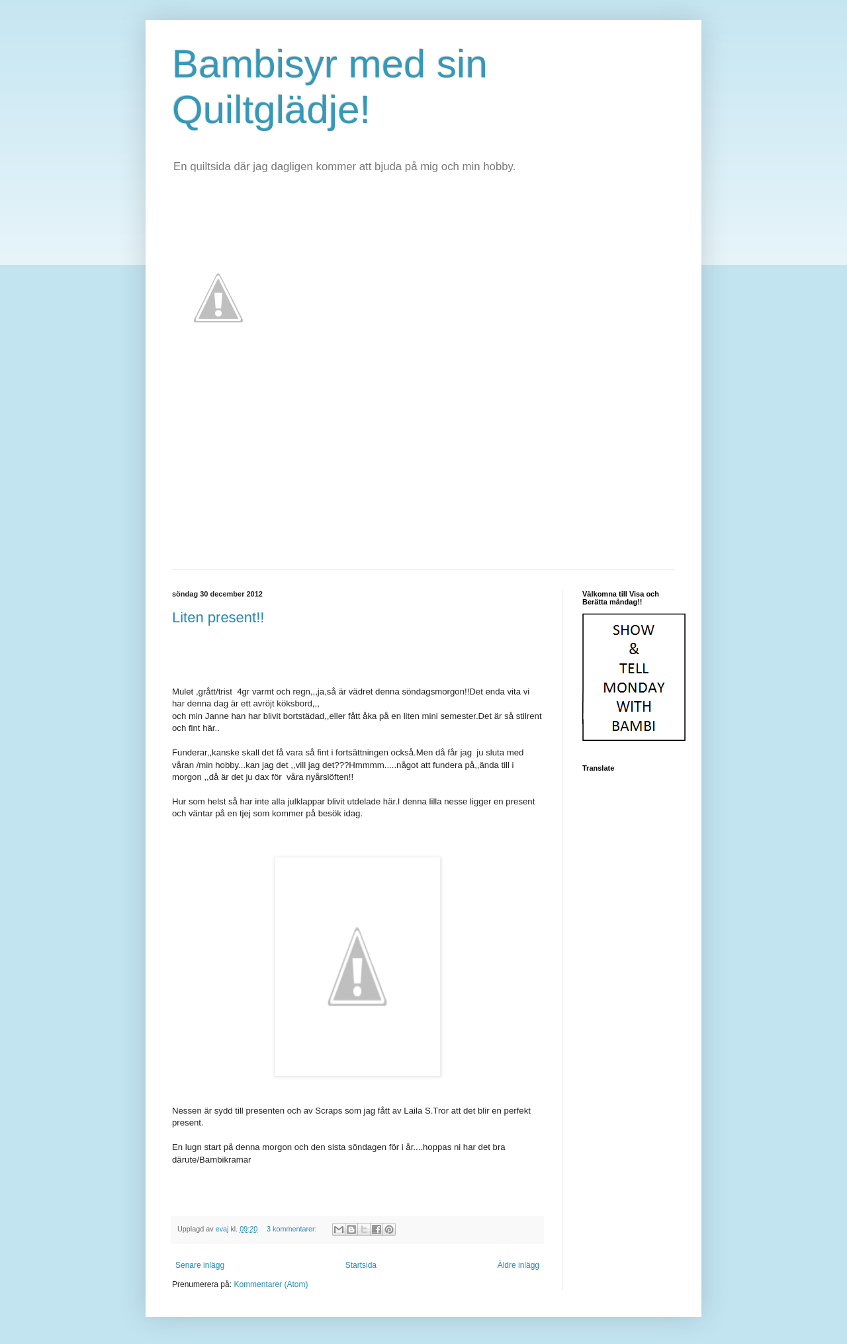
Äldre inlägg (518, 1265)
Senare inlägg (199, 1265)
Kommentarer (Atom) (271, 1284)
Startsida (361, 1265)
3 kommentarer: (293, 1229)
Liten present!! (218, 617)
